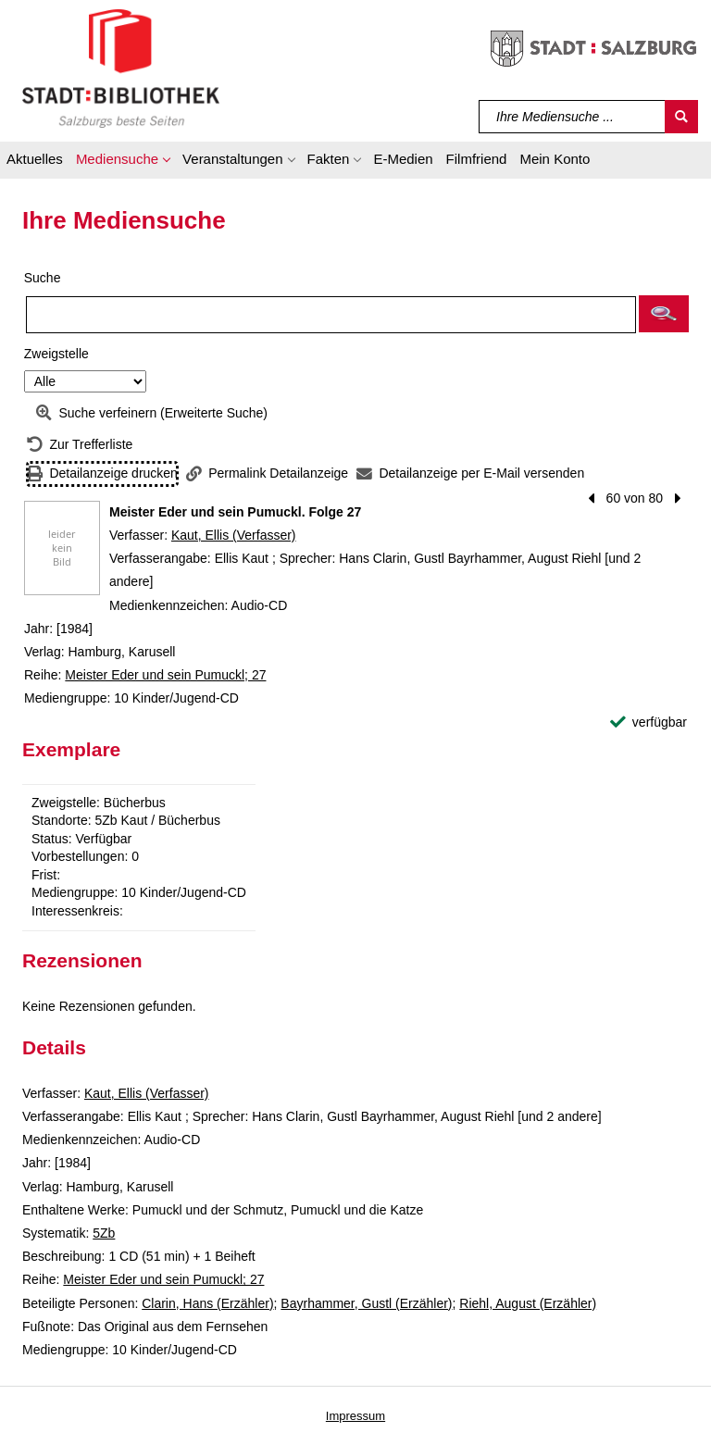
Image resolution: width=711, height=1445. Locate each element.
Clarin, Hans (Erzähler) (207, 1303)
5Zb (104, 1233)
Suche (42, 277)
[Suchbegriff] (573, 117)
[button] (122, 162)
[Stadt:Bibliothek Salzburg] (120, 67)
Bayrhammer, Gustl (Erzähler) (366, 1303)
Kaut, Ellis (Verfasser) (233, 535)
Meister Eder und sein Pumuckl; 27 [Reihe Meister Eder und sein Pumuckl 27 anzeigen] (165, 674)
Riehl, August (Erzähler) (527, 1303)
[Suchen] (681, 116)
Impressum (355, 1416)
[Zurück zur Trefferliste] (79, 444)
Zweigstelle (56, 353)
